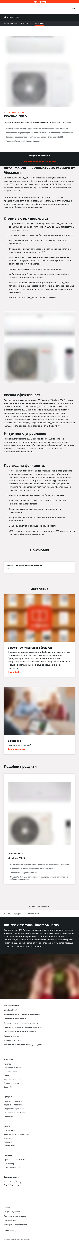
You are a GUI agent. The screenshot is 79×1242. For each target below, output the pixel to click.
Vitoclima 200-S (32, 913)
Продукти (18, 913)
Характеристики (10, 23)
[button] (39, 906)
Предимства (26, 23)
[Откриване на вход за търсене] (68, 8)
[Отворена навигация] (73, 8)
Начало (7, 913)
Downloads (39, 23)
